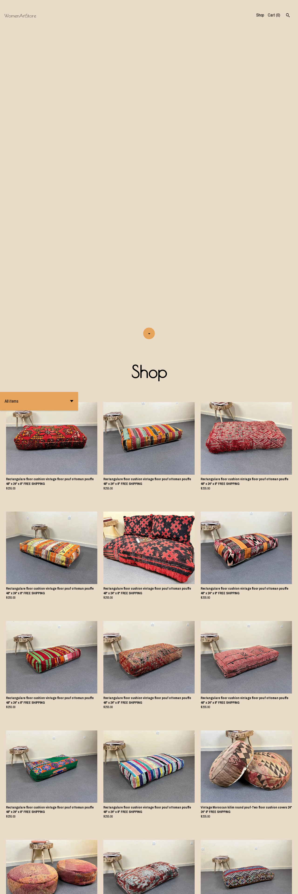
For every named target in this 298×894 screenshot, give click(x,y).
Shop (260, 15)
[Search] (288, 15)
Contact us (243, 886)
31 (171, 874)
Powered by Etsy (55, 886)
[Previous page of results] (121, 874)
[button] (39, 105)
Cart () (274, 15)
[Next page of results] (177, 874)
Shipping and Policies (270, 886)
